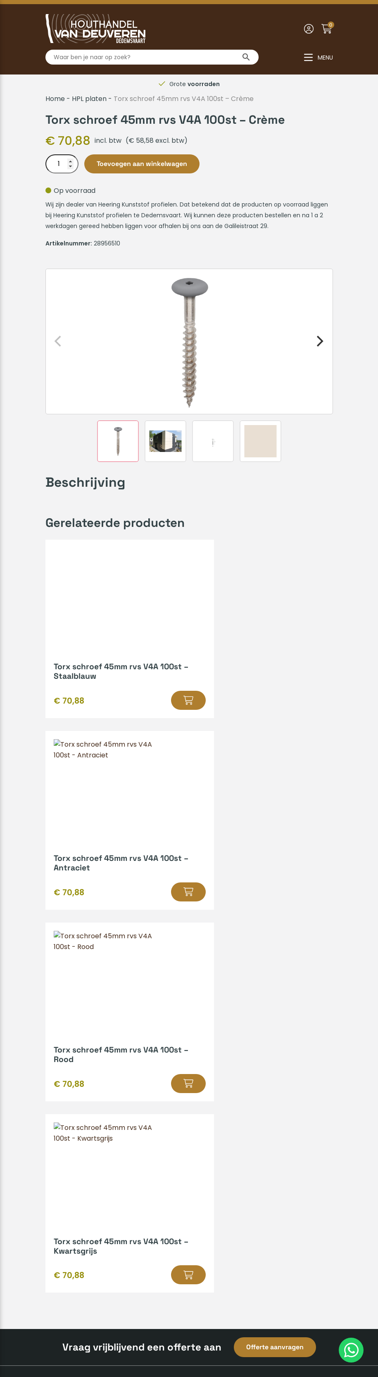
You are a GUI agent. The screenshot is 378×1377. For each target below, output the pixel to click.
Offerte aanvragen (275, 964)
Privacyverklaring (215, 1342)
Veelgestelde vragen (79, 1083)
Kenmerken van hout (228, 1043)
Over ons (60, 1155)
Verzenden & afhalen (79, 1043)
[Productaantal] (61, 163)
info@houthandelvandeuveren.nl (254, 1230)
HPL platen (89, 98)
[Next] (319, 341)
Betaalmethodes (72, 1030)
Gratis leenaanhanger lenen (239, 1057)
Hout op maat (216, 1030)
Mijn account (66, 1070)
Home (55, 98)
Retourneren (66, 1096)
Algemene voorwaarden (140, 1342)
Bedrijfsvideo (214, 1070)
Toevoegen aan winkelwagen (142, 163)
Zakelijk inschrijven (75, 1110)
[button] (157, 700)
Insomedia (316, 1342)
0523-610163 (221, 1217)
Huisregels (61, 1057)
